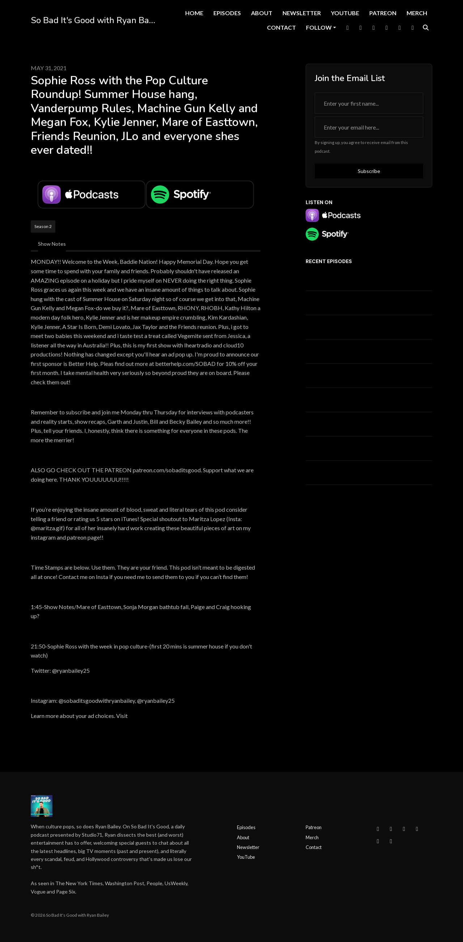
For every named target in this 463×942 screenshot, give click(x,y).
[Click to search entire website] (425, 27)
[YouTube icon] (417, 829)
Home (194, 12)
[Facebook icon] (378, 829)
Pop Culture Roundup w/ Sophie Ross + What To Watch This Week (369, 400)
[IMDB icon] (391, 841)
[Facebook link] (347, 27)
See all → (316, 493)
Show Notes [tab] (52, 244)
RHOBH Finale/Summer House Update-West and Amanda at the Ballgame (361, 448)
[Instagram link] (373, 27)
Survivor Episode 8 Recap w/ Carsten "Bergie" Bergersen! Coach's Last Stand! (357, 424)
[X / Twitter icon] (404, 829)
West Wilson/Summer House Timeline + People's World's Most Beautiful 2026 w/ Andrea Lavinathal (362, 376)
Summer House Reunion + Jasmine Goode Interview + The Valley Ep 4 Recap (367, 303)
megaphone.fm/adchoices (160, 715)
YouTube (345, 12)
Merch (417, 12)
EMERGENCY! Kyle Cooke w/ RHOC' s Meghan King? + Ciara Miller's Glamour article (368, 473)
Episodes (227, 12)
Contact (281, 27)
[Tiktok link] (399, 27)
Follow (319, 27)
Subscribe (369, 171)
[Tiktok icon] (378, 841)
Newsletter (302, 12)
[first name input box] (369, 103)
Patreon (382, 12)
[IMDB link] (412, 27)
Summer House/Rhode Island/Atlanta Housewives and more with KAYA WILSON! (367, 351)
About (261, 12)
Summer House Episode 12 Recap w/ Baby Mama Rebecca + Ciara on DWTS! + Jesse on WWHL (360, 327)
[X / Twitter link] (360, 27)
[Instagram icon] (391, 829)
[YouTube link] (386, 27)
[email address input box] (369, 127)
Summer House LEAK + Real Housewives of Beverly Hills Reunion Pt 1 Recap (369, 279)
